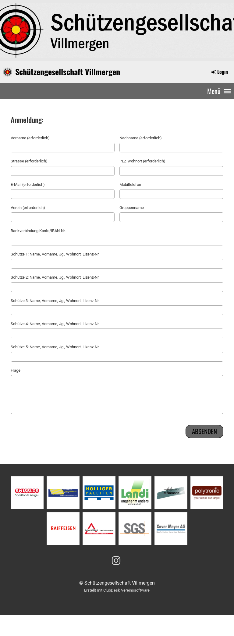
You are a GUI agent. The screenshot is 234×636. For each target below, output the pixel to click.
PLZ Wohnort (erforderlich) (142, 161)
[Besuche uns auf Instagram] (116, 561)
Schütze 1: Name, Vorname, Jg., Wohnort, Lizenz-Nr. (55, 254)
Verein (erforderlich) (28, 207)
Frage (15, 370)
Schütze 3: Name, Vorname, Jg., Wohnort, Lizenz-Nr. (55, 300)
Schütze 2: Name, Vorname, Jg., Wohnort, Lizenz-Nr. (55, 277)
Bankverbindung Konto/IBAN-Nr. (38, 230)
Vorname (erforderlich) (30, 138)
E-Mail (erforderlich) (28, 184)
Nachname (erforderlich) (140, 138)
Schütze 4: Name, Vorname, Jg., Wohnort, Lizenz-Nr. (55, 323)
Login (219, 71)
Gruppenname (131, 207)
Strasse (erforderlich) (29, 161)
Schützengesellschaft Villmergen (67, 71)
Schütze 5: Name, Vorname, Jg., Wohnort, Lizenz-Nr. (55, 347)
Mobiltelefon (130, 184)
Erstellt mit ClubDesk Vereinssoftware (117, 590)
